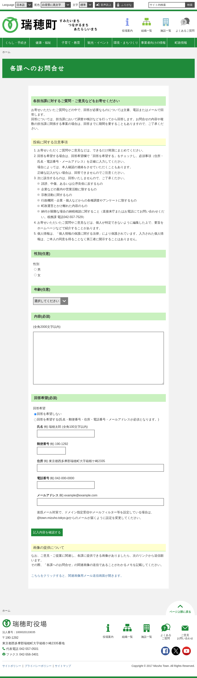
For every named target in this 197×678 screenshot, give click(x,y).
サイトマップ (63, 665)
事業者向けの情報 (153, 42)
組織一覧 (146, 30)
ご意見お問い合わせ (185, 637)
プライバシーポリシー (38, 665)
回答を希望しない (48, 413)
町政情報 (181, 42)
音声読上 (106, 4)
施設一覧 (165, 30)
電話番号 (55, 478)
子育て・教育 (71, 42)
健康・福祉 (43, 42)
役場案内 (127, 30)
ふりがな (126, 4)
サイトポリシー (11, 665)
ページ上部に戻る (180, 611)
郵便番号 (52, 444)
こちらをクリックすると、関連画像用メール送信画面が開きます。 (77, 575)
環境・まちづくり (126, 42)
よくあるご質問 (185, 30)
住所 (71, 461)
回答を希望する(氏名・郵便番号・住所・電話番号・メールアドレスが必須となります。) (96, 419)
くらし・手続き (16, 42)
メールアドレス (67, 495)
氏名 (62, 426)
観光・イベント (98, 42)
